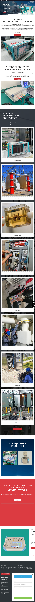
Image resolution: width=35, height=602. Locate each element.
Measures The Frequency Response (17, 72)
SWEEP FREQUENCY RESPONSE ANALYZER (17, 68)
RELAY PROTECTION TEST (17, 21)
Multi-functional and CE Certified (17, 24)
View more (17, 79)
